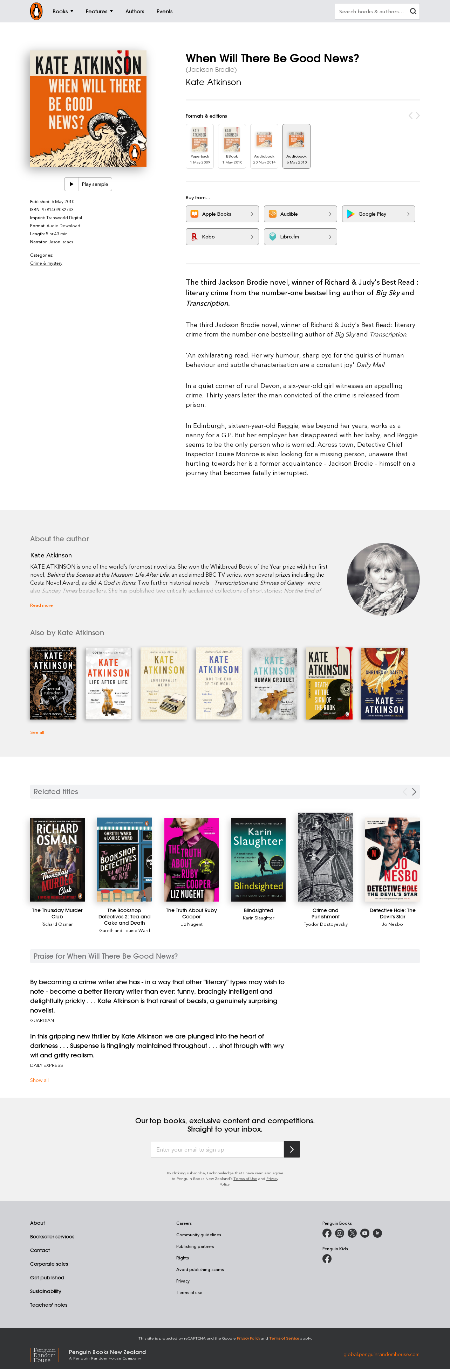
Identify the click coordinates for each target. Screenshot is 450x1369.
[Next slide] (414, 791)
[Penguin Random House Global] (49, 1354)
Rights (182, 1258)
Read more (41, 605)
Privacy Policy (248, 1338)
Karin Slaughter (258, 917)
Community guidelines (198, 1234)
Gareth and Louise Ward (124, 930)
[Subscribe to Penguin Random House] (292, 1149)
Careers (184, 1223)
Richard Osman (57, 923)
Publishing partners (195, 1246)
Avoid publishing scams (200, 1269)
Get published (47, 1277)
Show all (39, 1080)
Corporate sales (49, 1264)
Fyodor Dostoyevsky (326, 923)
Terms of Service (284, 1338)
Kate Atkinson (213, 82)
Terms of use (189, 1292)
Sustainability (45, 1291)
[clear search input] (413, 12)
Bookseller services (52, 1237)
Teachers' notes (48, 1305)
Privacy (183, 1281)
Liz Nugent (191, 923)
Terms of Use (245, 1178)
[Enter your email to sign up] (217, 1149)
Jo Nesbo (392, 923)
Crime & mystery (46, 263)
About (37, 1223)
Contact (40, 1250)
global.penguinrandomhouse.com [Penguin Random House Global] (381, 1354)
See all (37, 732)
